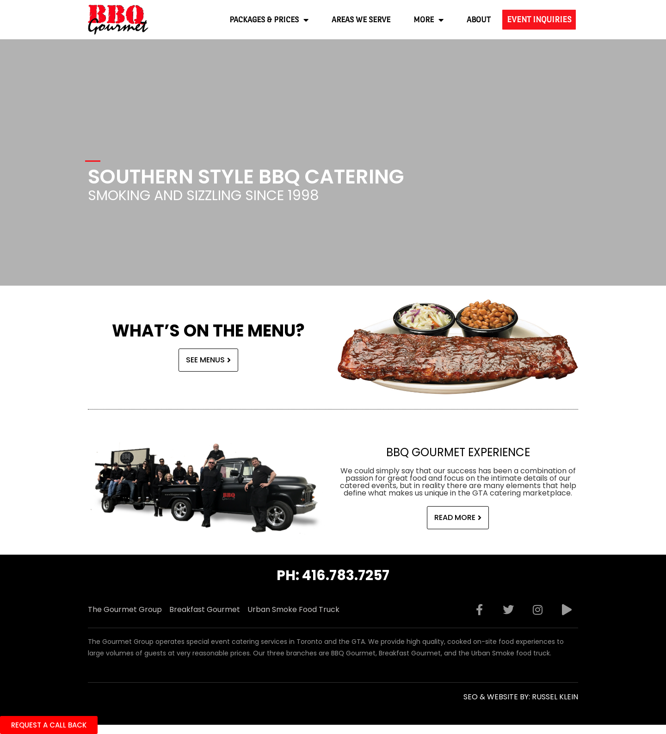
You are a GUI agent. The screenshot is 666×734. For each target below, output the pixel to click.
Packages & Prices (268, 20)
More (428, 20)
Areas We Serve (361, 19)
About (479, 19)
